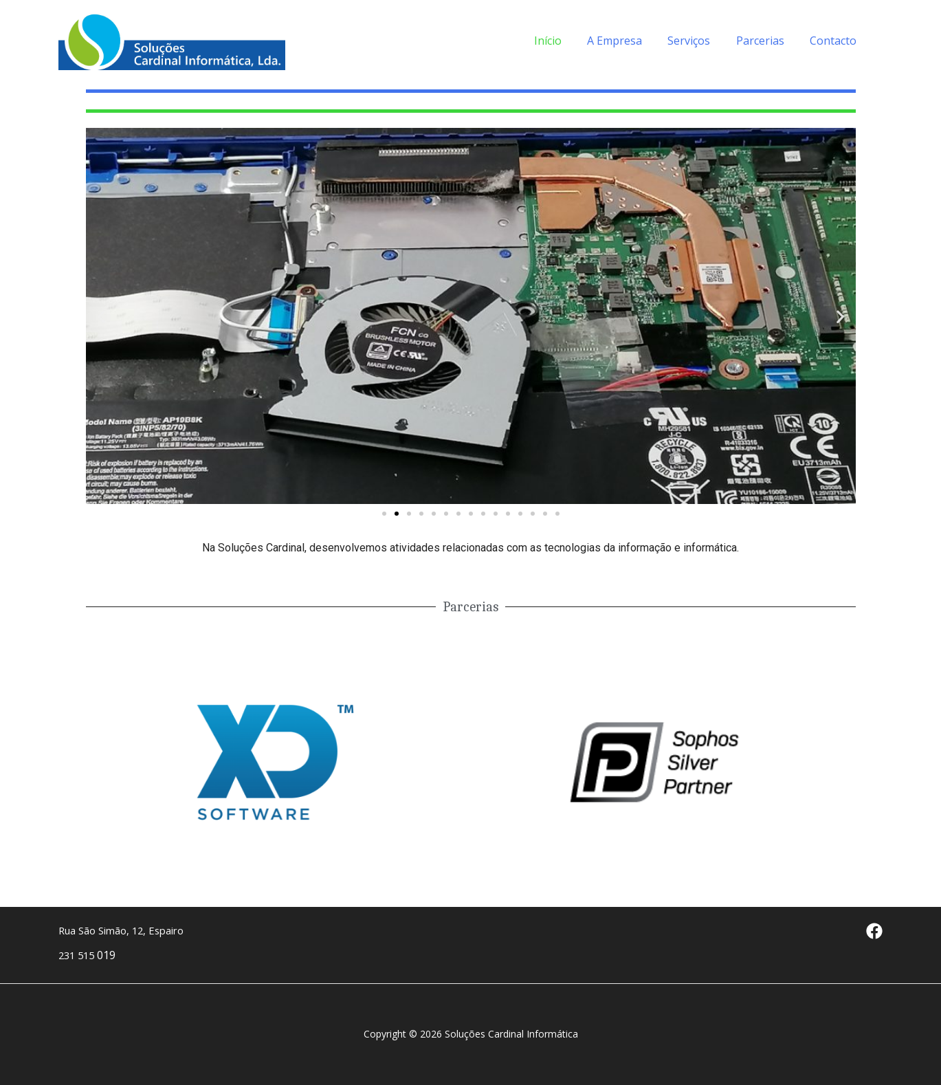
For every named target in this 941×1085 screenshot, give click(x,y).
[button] (384, 514)
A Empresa (627, 40)
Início (564, 40)
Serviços (698, 40)
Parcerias (766, 40)
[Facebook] (874, 931)
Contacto (835, 40)
